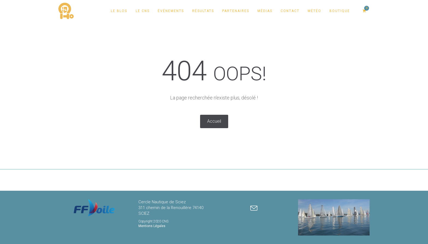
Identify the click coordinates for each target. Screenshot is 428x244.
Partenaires (235, 11)
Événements (171, 11)
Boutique (339, 11)
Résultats (203, 11)
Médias (264, 11)
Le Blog (119, 11)
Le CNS (143, 11)
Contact (290, 11)
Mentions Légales (151, 226)
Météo (314, 11)
